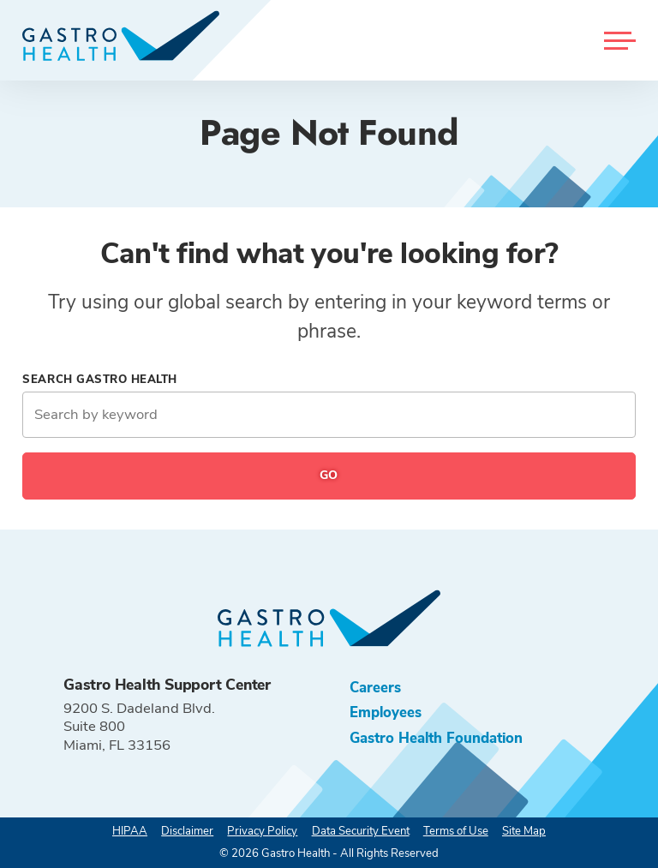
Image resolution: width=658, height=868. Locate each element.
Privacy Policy (262, 831)
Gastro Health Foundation (436, 738)
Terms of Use (455, 831)
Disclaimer (187, 831)
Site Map (524, 831)
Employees (386, 712)
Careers (375, 688)
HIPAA (129, 831)
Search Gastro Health (99, 379)
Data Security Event (361, 831)
